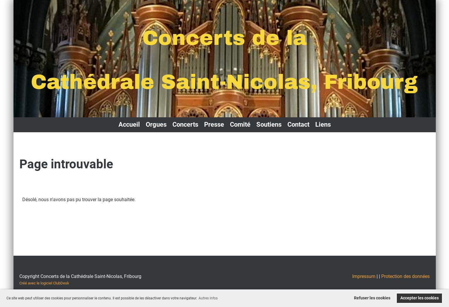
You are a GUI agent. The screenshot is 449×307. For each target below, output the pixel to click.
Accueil (129, 124)
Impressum (363, 276)
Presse (214, 124)
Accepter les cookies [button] (419, 298)
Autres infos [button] (208, 298)
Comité (240, 124)
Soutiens (269, 124)
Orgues (156, 124)
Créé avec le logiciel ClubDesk (44, 283)
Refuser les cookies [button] (372, 298)
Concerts (185, 124)
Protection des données (405, 276)
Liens (323, 124)
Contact (298, 124)
